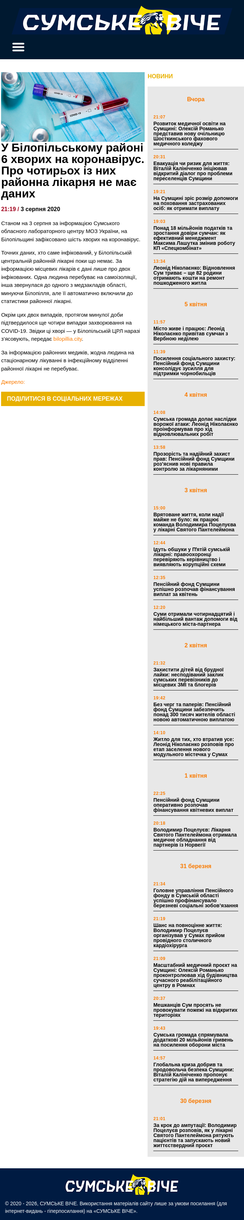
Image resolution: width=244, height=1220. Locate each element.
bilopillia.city (67, 339)
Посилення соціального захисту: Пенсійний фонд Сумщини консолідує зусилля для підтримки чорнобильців (194, 365)
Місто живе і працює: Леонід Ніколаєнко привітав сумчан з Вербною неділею (190, 333)
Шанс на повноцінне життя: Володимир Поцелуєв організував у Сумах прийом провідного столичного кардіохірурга (189, 935)
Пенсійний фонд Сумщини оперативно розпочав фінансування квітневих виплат (193, 805)
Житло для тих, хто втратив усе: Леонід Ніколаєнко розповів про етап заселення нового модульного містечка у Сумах (193, 746)
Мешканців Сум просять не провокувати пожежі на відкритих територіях (195, 1010)
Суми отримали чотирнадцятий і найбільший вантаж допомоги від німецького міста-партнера (195, 619)
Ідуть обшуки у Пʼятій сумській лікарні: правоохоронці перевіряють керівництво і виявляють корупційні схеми (191, 556)
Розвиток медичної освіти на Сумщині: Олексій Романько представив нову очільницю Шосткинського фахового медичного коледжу (189, 133)
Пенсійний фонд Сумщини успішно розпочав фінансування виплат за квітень (194, 589)
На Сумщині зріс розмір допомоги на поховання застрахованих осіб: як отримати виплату (195, 203)
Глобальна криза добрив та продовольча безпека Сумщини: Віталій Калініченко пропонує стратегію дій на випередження (193, 1072)
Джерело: (13, 382)
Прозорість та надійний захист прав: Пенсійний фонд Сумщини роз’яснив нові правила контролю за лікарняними (194, 461)
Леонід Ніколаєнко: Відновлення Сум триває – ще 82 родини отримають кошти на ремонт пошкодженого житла (194, 275)
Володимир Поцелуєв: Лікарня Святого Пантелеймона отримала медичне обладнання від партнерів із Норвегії (195, 837)
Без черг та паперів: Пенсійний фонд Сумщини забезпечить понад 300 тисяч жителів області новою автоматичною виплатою (194, 712)
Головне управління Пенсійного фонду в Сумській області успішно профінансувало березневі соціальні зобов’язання (195, 898)
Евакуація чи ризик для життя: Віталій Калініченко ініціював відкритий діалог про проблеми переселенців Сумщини (192, 170)
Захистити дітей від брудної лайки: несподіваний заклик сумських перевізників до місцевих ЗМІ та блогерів (188, 677)
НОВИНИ (160, 76)
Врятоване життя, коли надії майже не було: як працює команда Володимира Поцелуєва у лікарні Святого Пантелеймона (194, 522)
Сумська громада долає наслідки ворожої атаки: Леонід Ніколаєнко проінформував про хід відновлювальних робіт (195, 426)
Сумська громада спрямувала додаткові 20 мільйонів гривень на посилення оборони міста (193, 1040)
